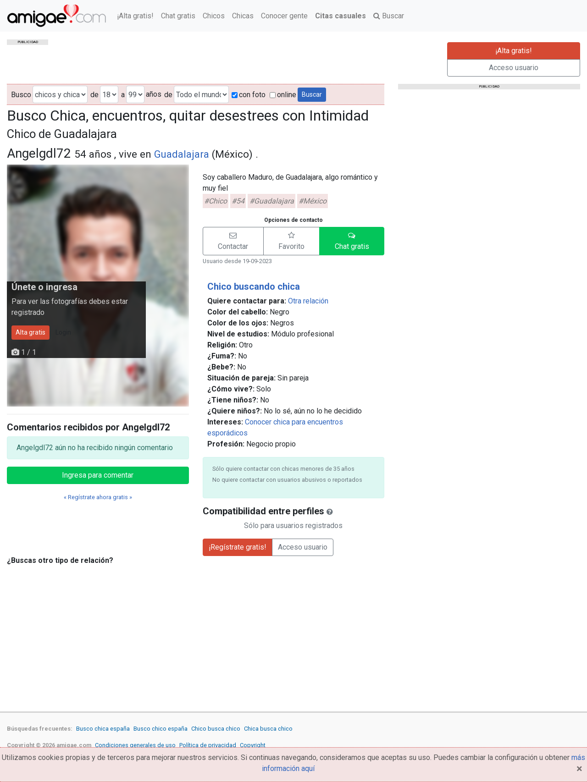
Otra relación (308, 301)
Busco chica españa (103, 728)
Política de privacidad (207, 745)
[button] (233, 241)
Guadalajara (181, 154)
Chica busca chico (268, 728)
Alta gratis (30, 332)
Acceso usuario (513, 67)
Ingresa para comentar (97, 475)
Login (63, 332)
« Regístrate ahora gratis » (98, 497)
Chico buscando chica (253, 286)
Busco (21, 94)
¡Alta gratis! (135, 15)
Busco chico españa (160, 728)
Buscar (388, 15)
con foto (249, 94)
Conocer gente (284, 15)
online (283, 94)
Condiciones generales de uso (135, 745)
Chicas (243, 15)
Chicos (214, 15)
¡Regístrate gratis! (237, 547)
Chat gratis (178, 15)
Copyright (253, 745)
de (94, 94)
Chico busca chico (215, 728)
